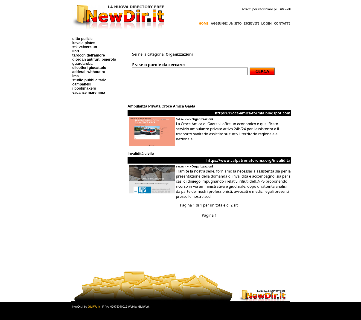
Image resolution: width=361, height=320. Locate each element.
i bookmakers (84, 88)
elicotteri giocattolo (89, 68)
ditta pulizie (82, 39)
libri (75, 51)
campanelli (81, 84)
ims (75, 76)
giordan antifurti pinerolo (94, 59)
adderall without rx (88, 72)
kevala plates (83, 43)
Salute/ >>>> (194, 119)
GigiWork (94, 306)
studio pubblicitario (89, 80)
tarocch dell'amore (88, 55)
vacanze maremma (88, 92)
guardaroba (82, 63)
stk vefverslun (84, 47)
